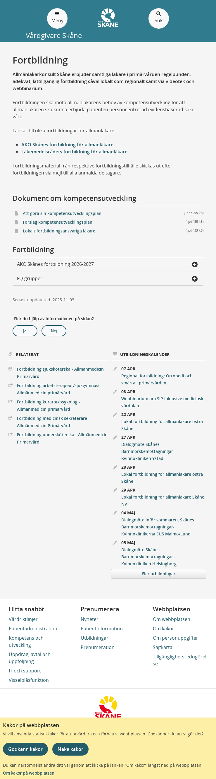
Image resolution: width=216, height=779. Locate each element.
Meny (57, 17)
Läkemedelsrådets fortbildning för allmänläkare (74, 151)
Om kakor (163, 628)
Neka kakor (70, 749)
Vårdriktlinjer (23, 619)
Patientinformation (102, 628)
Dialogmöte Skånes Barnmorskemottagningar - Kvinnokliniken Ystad (148, 451)
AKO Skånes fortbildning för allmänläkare (67, 144)
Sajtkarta (162, 647)
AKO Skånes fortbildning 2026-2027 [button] (107, 264)
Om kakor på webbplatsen (28, 773)
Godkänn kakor (25, 749)
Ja (25, 330)
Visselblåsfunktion (29, 680)
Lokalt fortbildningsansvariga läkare (113, 230)
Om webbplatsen (171, 619)
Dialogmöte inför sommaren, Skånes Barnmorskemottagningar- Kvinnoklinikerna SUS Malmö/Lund (157, 527)
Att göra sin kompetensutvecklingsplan (113, 213)
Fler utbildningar (158, 573)
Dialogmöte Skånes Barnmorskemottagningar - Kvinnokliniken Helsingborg (149, 556)
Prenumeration (98, 647)
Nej (54, 330)
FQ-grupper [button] (107, 279)
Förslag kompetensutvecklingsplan (113, 222)
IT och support (25, 670)
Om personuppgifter (175, 638)
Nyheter (90, 619)
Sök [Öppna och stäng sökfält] (158, 17)
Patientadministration (33, 628)
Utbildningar (94, 638)
